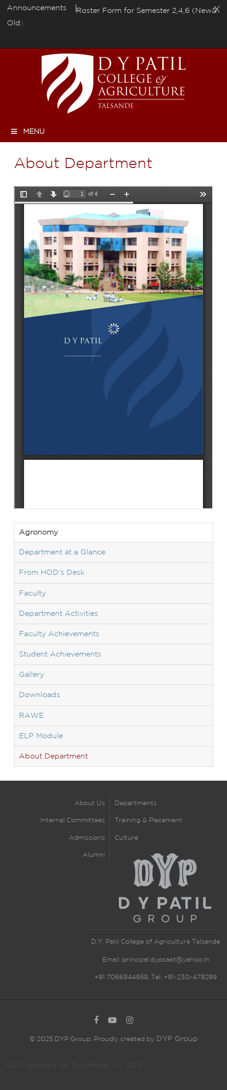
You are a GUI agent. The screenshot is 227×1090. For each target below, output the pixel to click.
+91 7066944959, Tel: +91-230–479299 (155, 977)
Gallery (31, 674)
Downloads (39, 695)
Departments (136, 803)
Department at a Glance (62, 552)
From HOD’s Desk (52, 572)
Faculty (32, 593)
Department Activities (58, 613)
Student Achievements (60, 654)
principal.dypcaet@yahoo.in (164, 960)
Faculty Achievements (59, 634)
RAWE (31, 715)
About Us (89, 803)
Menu (27, 131)
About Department (53, 756)
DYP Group (177, 1039)
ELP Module (41, 736)
